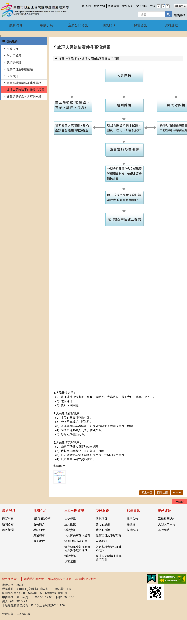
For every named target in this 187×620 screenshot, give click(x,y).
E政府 (151, 578)
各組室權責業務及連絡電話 (24, 83)
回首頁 (86, 6)
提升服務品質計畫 (75, 541)
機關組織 (39, 530)
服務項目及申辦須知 (20, 69)
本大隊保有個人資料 (77, 535)
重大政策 (70, 524)
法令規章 (70, 518)
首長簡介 (39, 524)
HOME (177, 492)
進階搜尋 (179, 15)
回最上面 (162, 492)
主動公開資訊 (78, 25)
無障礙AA (172, 579)
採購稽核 (132, 530)
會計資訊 (70, 555)
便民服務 (109, 25)
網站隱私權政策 (34, 579)
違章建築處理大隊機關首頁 (35, 10)
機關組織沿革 (42, 518)
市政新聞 (8, 530)
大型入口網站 (166, 524)
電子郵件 (39, 541)
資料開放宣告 (10, 579)
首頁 (61, 58)
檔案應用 (70, 561)
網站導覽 (99, 6)
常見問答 (142, 6)
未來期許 (12, 76)
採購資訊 (140, 25)
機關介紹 (46, 25)
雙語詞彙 (113, 6)
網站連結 (171, 25)
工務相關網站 (166, 518)
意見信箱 (128, 6)
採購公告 (132, 518)
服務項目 (12, 48)
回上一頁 (147, 492)
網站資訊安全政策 (59, 579)
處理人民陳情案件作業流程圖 (25, 89)
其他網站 (164, 530)
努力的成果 (14, 55)
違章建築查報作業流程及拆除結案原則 (77, 548)
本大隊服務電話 (85, 579)
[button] (168, 14)
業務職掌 (39, 535)
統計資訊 (70, 530)
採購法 (131, 524)
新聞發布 (8, 524)
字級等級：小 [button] (158, 6)
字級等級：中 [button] (163, 6)
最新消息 (15, 25)
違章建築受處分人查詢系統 (24, 96)
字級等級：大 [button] (168, 6)
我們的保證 (14, 62)
